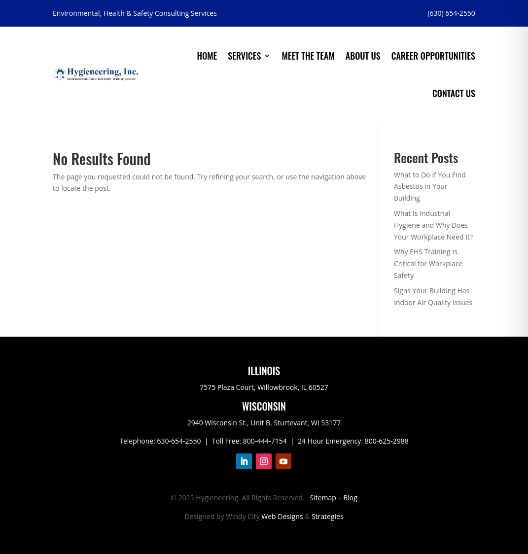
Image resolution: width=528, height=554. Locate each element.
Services (244, 55)
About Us (363, 55)
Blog (350, 497)
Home (207, 55)
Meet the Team (308, 55)
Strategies (328, 516)
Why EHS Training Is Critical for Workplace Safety (428, 263)
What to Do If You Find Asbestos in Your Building (430, 186)
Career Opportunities (433, 55)
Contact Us (453, 93)
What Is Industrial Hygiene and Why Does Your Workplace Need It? (433, 225)
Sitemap (323, 497)
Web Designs (282, 516)
